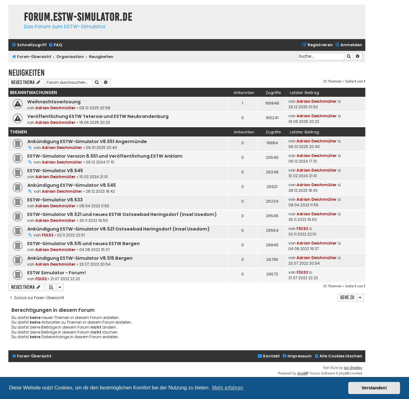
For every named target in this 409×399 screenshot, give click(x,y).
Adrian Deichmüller (55, 107)
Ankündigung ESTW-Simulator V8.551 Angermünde (87, 141)
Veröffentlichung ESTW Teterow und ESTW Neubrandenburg (98, 116)
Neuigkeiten (26, 73)
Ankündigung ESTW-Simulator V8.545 (71, 185)
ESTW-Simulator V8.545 (55, 171)
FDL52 (47, 235)
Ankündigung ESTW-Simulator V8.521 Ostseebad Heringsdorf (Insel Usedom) (118, 229)
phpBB (302, 373)
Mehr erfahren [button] (227, 387)
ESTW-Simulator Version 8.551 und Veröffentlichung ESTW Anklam (105, 156)
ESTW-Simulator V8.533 (55, 200)
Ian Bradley (353, 367)
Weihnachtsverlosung (54, 102)
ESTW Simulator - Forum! (56, 273)
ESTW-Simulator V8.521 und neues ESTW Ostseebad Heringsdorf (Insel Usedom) (122, 214)
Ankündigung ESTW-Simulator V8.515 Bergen (80, 258)
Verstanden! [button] (374, 387)
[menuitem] (55, 45)
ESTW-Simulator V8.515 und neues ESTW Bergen (83, 243)
